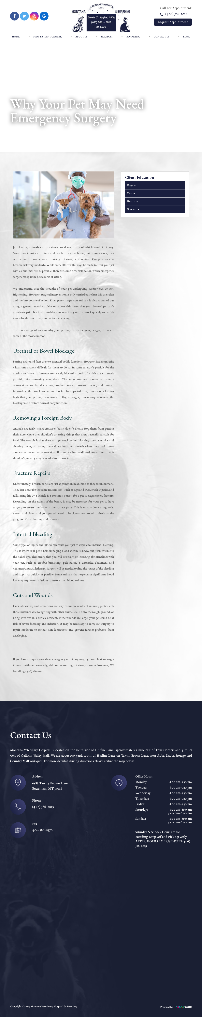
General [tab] (132, 209)
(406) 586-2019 (173, 14)
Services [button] (107, 36)
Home (16, 36)
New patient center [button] (47, 36)
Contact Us (161, 36)
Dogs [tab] (131, 185)
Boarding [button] (133, 36)
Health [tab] (132, 201)
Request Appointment (173, 22)
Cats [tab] (130, 193)
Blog (186, 36)
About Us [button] (81, 36)
